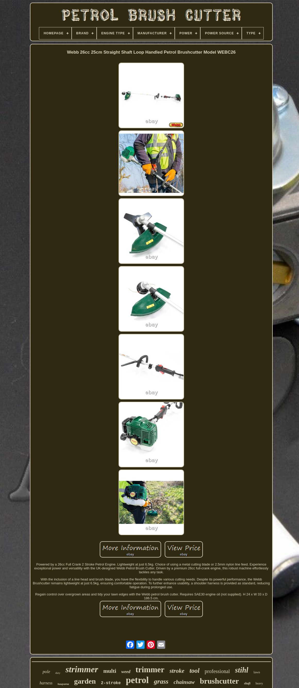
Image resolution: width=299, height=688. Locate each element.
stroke (177, 671)
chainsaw (184, 682)
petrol (137, 680)
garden (85, 681)
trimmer (150, 669)
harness (46, 683)
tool (194, 670)
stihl (241, 670)
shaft (247, 683)
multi (109, 671)
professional (217, 671)
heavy (259, 683)
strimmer (81, 669)
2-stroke (111, 683)
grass (161, 681)
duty (58, 672)
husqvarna (63, 684)
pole (46, 671)
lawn (256, 672)
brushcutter (219, 681)
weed (125, 671)
